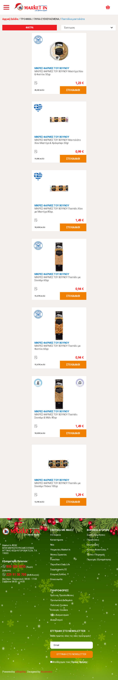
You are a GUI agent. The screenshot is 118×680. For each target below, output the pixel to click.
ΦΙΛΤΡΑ (29, 27)
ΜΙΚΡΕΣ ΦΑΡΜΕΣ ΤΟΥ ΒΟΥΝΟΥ (51, 68)
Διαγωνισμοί (56, 619)
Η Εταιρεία (55, 534)
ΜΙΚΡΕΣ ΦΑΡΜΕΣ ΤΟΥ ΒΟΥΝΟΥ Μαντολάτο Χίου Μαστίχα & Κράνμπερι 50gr (57, 141)
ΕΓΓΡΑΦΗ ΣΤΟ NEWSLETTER (71, 654)
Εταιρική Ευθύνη (58, 574)
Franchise (55, 559)
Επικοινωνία (56, 579)
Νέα (52, 544)
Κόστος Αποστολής (96, 549)
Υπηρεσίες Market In (60, 549)
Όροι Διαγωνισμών (59, 615)
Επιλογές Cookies (59, 610)
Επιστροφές (93, 544)
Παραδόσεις (93, 539)
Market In (33, 7)
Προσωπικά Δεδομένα (61, 600)
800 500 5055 (14, 566)
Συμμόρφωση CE (58, 569)
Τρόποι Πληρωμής (96, 554)
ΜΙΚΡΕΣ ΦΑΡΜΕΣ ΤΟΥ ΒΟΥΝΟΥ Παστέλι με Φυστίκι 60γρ (57, 347)
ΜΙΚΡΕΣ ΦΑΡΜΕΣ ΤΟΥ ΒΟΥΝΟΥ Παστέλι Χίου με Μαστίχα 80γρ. (58, 210)
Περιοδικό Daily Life (60, 564)
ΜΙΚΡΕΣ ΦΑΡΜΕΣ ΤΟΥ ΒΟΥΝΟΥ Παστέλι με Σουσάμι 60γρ (57, 279)
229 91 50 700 (14, 575)
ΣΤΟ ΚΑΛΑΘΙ (73, 90)
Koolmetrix (46, 671)
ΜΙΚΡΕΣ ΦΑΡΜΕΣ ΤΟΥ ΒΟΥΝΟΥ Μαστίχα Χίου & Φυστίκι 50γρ (58, 73)
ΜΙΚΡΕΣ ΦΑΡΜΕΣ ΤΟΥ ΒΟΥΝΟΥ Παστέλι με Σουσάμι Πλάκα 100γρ (57, 485)
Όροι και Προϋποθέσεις (62, 595)
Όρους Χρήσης (79, 662)
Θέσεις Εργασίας (58, 554)
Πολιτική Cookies (59, 605)
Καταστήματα (56, 539)
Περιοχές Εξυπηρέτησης (99, 559)
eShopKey (20, 671)
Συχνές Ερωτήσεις (96, 534)
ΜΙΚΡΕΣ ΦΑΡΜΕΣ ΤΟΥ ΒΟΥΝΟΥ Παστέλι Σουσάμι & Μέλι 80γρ (55, 416)
